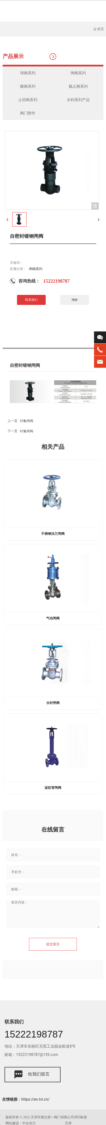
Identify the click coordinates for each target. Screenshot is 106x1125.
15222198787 (56, 281)
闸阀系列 (78, 73)
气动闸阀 (53, 618)
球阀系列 (27, 73)
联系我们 (14, 1021)
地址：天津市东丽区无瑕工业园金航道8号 (40, 1046)
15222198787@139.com (37, 1054)
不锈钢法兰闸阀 (53, 533)
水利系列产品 (78, 100)
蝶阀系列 (27, 86)
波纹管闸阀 (53, 788)
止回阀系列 (27, 100)
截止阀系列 (78, 86)
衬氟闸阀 (26, 431)
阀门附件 (27, 113)
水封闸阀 (53, 703)
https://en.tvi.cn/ (35, 1099)
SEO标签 (80, 1117)
